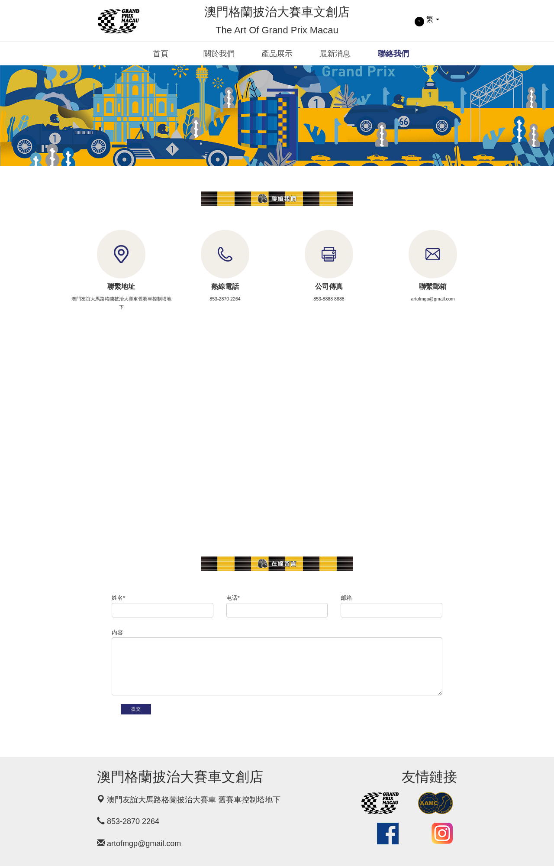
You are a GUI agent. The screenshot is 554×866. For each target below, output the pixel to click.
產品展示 (277, 53)
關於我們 (219, 53)
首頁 (160, 53)
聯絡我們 (393, 53)
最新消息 (335, 53)
